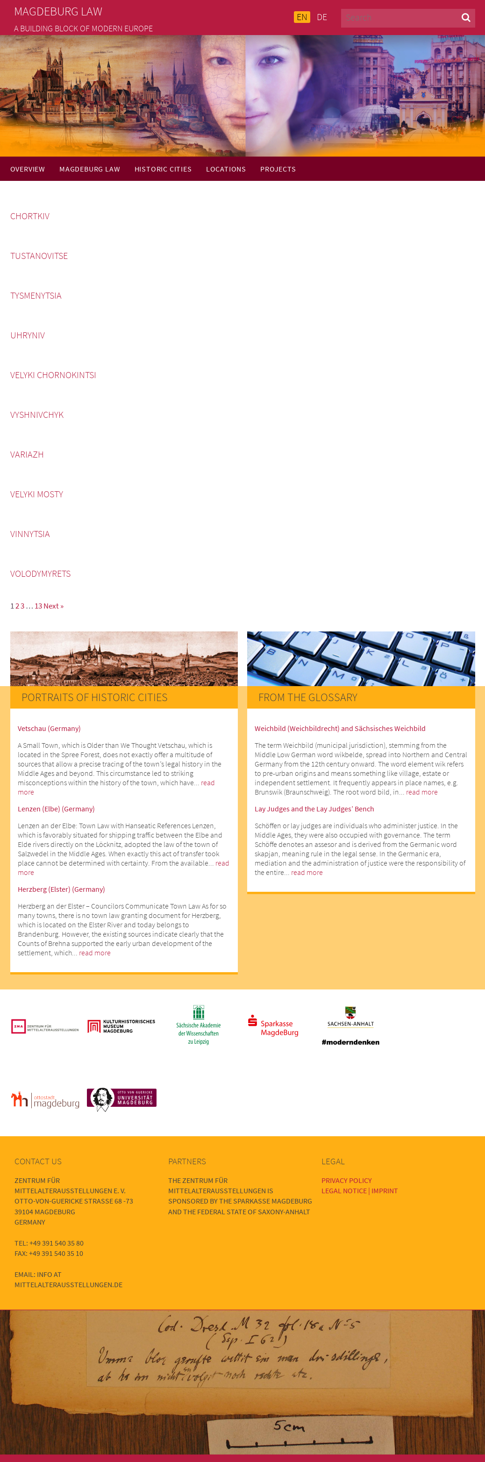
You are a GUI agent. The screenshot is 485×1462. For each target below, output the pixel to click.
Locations (226, 168)
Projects (278, 168)
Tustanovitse (39, 256)
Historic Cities (163, 168)
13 (38, 606)
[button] (466, 17)
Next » (53, 606)
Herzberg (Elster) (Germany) (61, 889)
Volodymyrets (40, 573)
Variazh (27, 454)
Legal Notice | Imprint (359, 1190)
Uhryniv (27, 335)
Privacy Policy (346, 1180)
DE (322, 16)
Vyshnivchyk (37, 414)
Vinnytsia (30, 534)
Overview (27, 168)
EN (302, 16)
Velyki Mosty (36, 494)
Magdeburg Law (89, 168)
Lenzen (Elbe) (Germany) (56, 808)
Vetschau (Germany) (49, 728)
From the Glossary (307, 697)
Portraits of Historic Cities (94, 697)
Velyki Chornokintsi (53, 375)
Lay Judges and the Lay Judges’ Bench (314, 808)
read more (95, 952)
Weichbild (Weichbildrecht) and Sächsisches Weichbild (340, 728)
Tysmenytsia (36, 295)
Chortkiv (30, 216)
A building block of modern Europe (83, 28)
